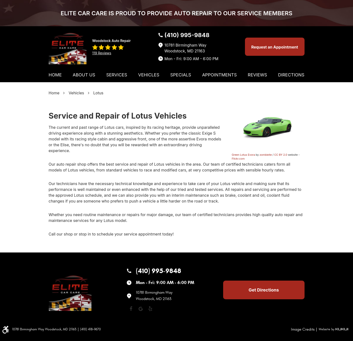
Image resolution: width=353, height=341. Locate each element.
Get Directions (264, 289)
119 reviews (101, 53)
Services (116, 74)
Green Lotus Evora (243, 154)
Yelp (150, 309)
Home (55, 74)
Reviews (257, 74)
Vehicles (148, 74)
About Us (84, 74)
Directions (291, 74)
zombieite (265, 154)
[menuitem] (55, 74)
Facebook (131, 309)
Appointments (219, 74)
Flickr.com (238, 158)
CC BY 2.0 (280, 154)
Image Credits (302, 329)
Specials (180, 74)
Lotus (98, 92)
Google (141, 309)
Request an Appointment (274, 47)
